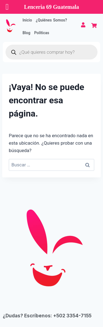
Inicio (27, 20)
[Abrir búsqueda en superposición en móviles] (51, 52)
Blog (26, 33)
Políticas (41, 33)
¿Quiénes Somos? (51, 20)
